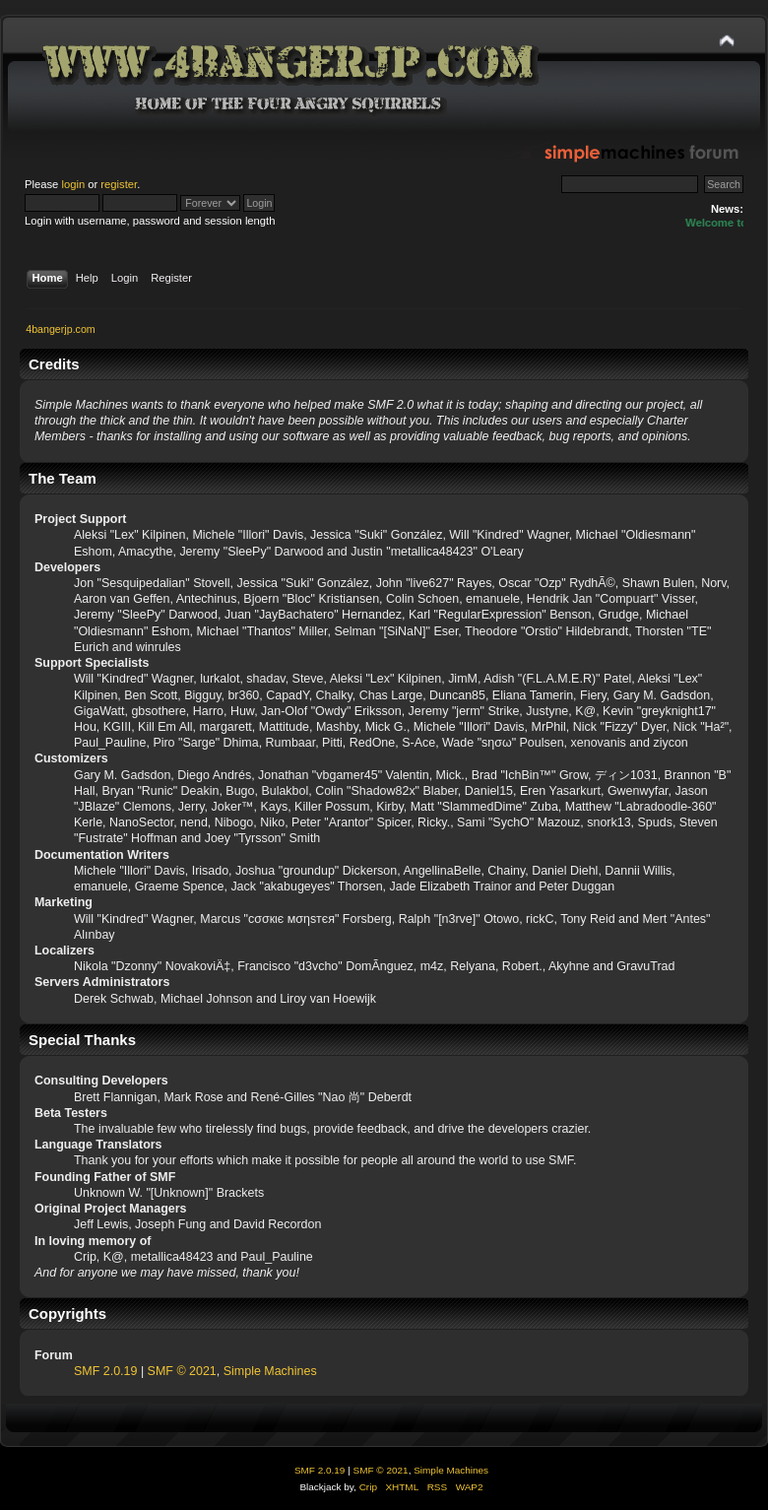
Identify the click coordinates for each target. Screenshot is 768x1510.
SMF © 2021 (182, 1371)
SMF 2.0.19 (105, 1371)
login (73, 184)
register (118, 184)
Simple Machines (270, 1371)
